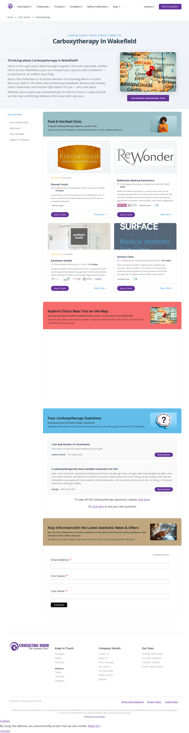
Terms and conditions (132, 702)
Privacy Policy (154, 702)
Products (59, 6)
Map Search (15, 128)
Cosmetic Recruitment (152, 654)
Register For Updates (19, 139)
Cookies (5, 721)
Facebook (59, 662)
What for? (94, 726)
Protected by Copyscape (94, 716)
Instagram (60, 654)
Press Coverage (106, 662)
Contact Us (103, 654)
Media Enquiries (106, 675)
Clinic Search (24, 6)
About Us (102, 658)
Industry (149, 6)
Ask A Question (170, 6)
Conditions (76, 6)
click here (144, 499)
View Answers (163, 454)
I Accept (5, 731)
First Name (59, 576)
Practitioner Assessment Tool (148, 98)
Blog (116, 6)
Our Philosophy (105, 671)
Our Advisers (104, 666)
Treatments (43, 6)
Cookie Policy (171, 702)
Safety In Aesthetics (98, 6)
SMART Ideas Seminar (152, 666)
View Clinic (100, 214)
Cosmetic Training (150, 662)
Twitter (58, 658)
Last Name (59, 591)
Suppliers (102, 679)
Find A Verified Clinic (19, 122)
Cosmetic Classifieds (152, 658)
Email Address (61, 559)
